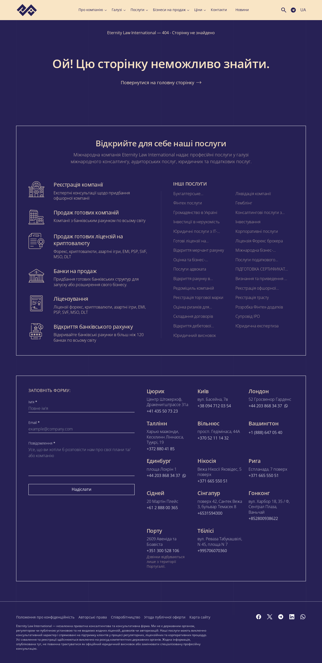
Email (34, 422)
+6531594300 (209, 513)
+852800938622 (263, 518)
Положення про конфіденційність (45, 617)
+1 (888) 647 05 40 (265, 432)
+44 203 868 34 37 (268, 405)
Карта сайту (199, 617)
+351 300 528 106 (163, 551)
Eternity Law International (131, 32)
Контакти (219, 10)
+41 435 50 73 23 (162, 411)
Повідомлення (41, 443)
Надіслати (81, 489)
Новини (242, 10)
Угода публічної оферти (164, 617)
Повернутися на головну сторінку (161, 82)
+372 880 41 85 (161, 449)
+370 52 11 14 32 (213, 438)
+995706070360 (212, 551)
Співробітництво (125, 617)
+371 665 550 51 (212, 481)
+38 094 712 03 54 (214, 405)
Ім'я (32, 402)
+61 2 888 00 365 (162, 507)
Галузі (119, 10)
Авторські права (92, 617)
